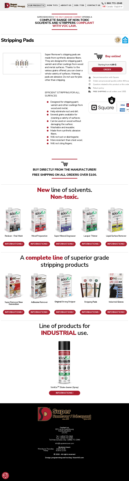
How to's (29, 12)
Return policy (98, 88)
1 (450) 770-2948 (66, 436)
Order (107, 69)
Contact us (70, 12)
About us (42, 12)
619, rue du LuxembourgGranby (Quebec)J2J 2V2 (64, 431)
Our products (12, 12)
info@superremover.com (64, 443)
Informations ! (14, 243)
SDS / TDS (56, 12)
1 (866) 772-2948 (73, 440)
